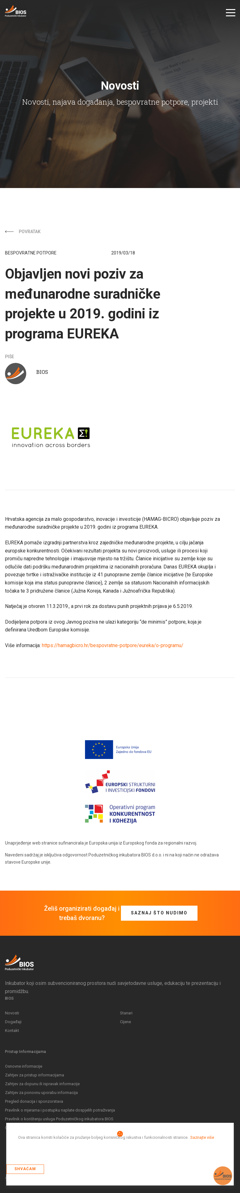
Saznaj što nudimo (159, 912)
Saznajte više (202, 1137)
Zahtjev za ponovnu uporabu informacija (41, 1092)
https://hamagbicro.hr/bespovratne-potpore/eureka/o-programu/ (112, 645)
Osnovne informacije (23, 1066)
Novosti (12, 1012)
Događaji (13, 1021)
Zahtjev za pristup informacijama (34, 1074)
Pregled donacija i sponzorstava (34, 1101)
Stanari (126, 1012)
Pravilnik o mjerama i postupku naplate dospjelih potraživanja (60, 1109)
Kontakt (12, 1030)
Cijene (125, 1021)
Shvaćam (25, 1169)
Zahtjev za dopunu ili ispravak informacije (42, 1083)
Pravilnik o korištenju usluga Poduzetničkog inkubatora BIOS (59, 1118)
